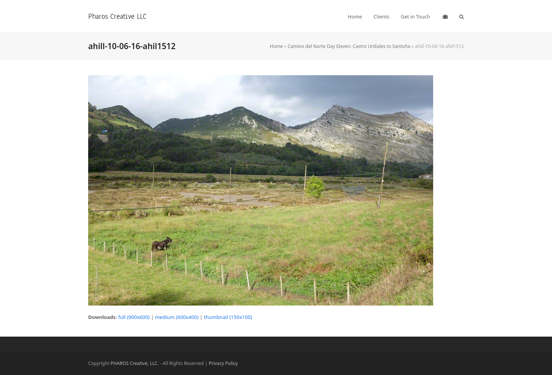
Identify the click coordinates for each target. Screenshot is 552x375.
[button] (461, 16)
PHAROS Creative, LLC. (134, 363)
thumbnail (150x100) (228, 317)
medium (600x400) (177, 317)
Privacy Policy (223, 363)
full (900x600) (134, 317)
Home (276, 46)
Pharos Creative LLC (117, 16)
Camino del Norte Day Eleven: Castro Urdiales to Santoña (349, 46)
